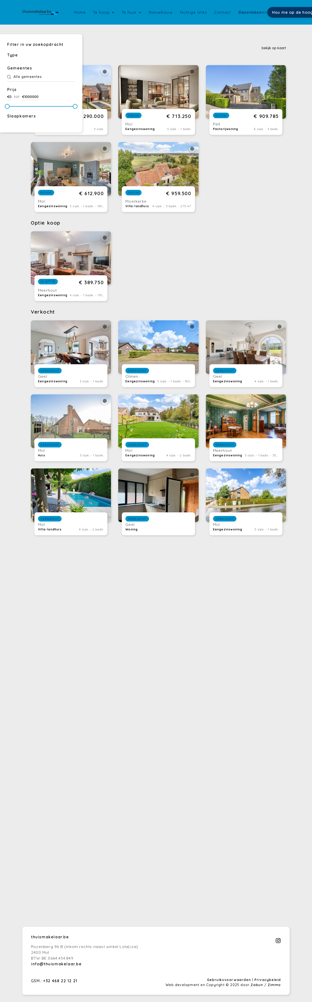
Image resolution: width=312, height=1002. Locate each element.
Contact (222, 12)
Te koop (102, 12)
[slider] (7, 106)
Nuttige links (193, 12)
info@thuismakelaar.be (56, 963)
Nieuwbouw (161, 12)
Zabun (257, 985)
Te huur (130, 12)
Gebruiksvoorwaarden (229, 980)
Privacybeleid (267, 980)
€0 (9, 97)
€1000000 (30, 97)
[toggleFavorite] (105, 71)
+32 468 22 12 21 (60, 980)
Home (80, 12)
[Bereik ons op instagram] (278, 942)
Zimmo (274, 985)
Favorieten (250, 12)
